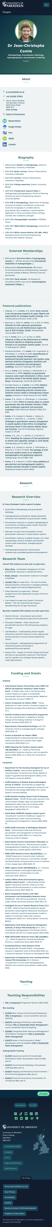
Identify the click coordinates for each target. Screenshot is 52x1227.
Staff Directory (11, 1168)
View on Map (11, 109)
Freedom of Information (14, 1214)
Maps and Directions (13, 1163)
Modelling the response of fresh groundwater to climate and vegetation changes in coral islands (27, 439)
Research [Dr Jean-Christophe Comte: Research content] (26, 483)
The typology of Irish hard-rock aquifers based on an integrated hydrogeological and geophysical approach (26, 452)
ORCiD (11, 138)
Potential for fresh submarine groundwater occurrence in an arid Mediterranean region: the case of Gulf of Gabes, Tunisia (25, 327)
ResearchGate (14, 121)
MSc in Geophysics (13, 1003)
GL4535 (8, 1056)
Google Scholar (14, 127)
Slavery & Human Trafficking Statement (20, 1208)
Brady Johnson (11, 576)
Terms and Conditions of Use (16, 1186)
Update (43, 1094)
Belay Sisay (10, 569)
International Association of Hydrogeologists (25, 262)
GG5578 (8, 1022)
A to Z (7, 1158)
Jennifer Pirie (10, 582)
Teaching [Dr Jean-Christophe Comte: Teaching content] (26, 981)
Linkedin (12, 144)
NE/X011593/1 (12, 750)
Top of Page (26, 1178)
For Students (20, 1105)
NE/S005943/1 (36, 853)
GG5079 (8, 1040)
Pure (10, 132)
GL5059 (8, 1013)
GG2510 (8, 1071)
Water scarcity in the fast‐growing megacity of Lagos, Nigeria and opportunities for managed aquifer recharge (27, 313)
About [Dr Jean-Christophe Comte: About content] (26, 79)
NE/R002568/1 (30, 868)
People (7, 12)
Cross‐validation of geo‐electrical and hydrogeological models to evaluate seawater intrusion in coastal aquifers (27, 464)
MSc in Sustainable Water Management (30, 1025)
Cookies (8, 1203)
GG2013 (8, 1078)
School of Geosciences (15, 114)
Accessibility (10, 1197)
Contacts (8, 1152)
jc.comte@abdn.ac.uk (15, 92)
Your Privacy (10, 1192)
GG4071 (9, 1065)
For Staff (33, 1105)
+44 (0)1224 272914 (14, 96)
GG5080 (9, 1031)
